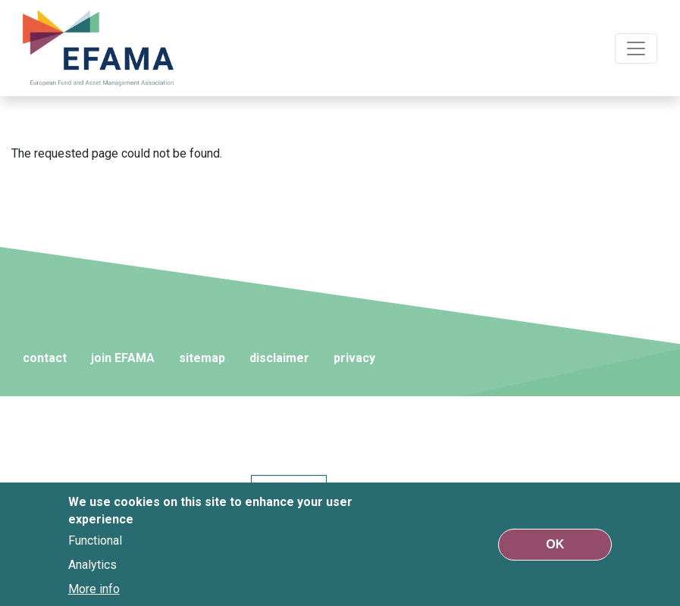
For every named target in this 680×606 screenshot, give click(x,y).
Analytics (92, 565)
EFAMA (98, 48)
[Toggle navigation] (636, 48)
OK (555, 544)
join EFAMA (123, 358)
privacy (354, 358)
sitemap (202, 358)
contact (45, 358)
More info (94, 589)
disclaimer (279, 358)
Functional (95, 540)
